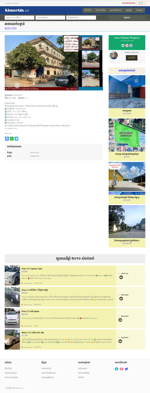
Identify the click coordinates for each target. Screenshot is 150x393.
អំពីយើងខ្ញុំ (8, 368)
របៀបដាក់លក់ (82, 368)
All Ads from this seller (127, 40)
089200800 (124, 316)
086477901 (124, 273)
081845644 (124, 337)
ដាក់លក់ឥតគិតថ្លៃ (83, 373)
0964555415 (34, 156)
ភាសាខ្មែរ (140, 3)
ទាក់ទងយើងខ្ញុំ (46, 368)
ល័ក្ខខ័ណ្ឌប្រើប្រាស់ (11, 373)
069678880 (124, 295)
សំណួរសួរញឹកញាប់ (47, 377)
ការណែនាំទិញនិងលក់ (48, 373)
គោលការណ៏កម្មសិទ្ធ (11, 377)
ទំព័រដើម (81, 377)
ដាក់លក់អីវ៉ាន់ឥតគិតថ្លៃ (128, 3)
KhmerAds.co (19, 388)
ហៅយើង (131, 57)
